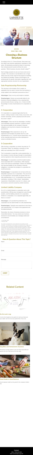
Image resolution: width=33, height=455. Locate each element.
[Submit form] (5, 273)
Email (2, 250)
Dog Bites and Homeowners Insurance (12, 346)
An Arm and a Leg (5, 314)
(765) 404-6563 (18, 452)
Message (3, 259)
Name (2, 241)
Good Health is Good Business (9, 379)
